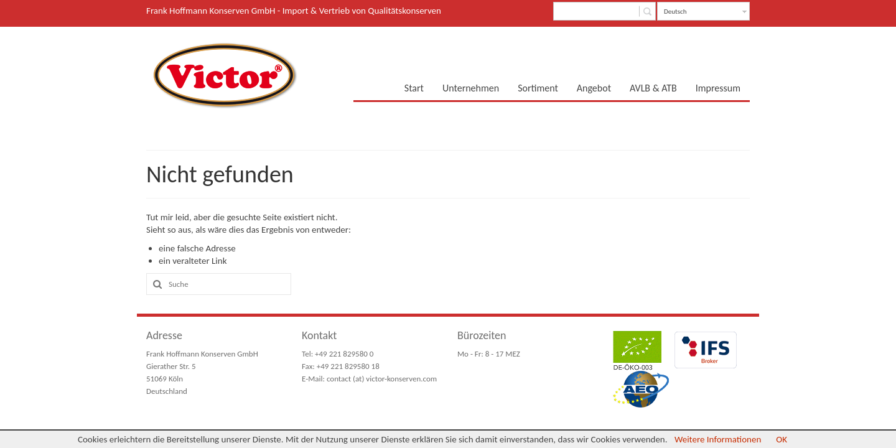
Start (414, 88)
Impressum (718, 88)
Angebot (594, 88)
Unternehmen (470, 88)
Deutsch (675, 11)
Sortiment (538, 88)
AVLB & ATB (653, 88)
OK (781, 439)
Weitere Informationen (717, 439)
